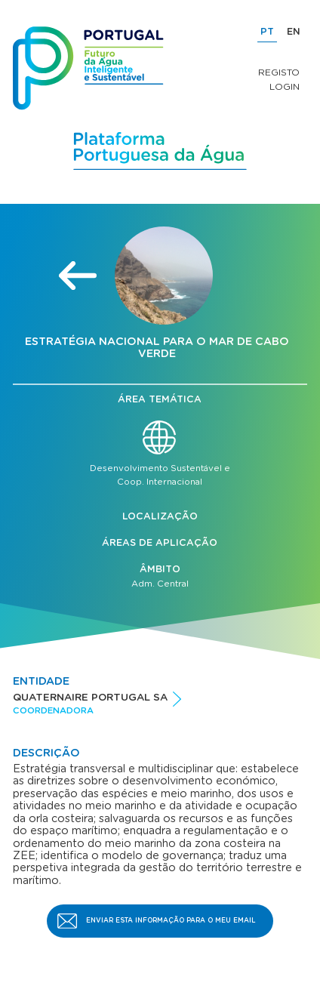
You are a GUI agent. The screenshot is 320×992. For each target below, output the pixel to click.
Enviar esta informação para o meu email (171, 920)
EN (293, 32)
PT (267, 32)
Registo (279, 72)
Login (284, 86)
